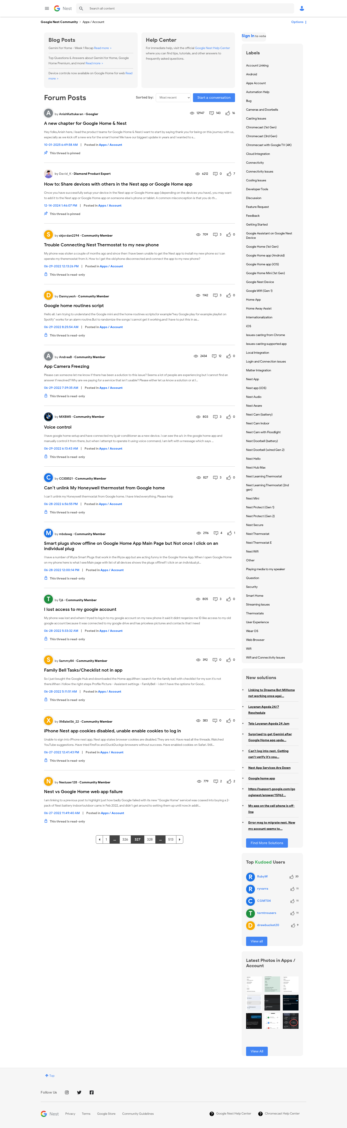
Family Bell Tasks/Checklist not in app (83, 670)
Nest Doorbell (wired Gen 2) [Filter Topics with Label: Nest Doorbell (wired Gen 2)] (265, 450)
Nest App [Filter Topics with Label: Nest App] (252, 379)
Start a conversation (214, 97)
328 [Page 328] (150, 839)
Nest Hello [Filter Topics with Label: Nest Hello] (253, 459)
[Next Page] (179, 839)
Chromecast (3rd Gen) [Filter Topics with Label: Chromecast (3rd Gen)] (261, 136)
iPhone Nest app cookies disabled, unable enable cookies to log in (112, 731)
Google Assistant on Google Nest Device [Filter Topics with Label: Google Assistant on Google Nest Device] (269, 236)
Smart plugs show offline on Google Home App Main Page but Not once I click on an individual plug (131, 546)
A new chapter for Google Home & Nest (85, 123)
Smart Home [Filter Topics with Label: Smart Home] (254, 596)
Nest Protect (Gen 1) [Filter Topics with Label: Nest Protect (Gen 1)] (260, 507)
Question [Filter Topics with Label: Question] (252, 578)
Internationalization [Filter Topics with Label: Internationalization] (259, 317)
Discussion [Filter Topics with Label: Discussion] (253, 198)
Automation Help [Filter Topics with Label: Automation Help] (257, 92)
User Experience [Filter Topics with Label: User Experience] (257, 622)
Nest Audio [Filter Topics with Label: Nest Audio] (253, 397)
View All (257, 1051)
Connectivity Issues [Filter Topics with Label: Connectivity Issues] (259, 171)
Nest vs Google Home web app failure (83, 791)
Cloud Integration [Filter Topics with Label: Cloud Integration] (258, 154)
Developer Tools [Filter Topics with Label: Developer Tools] (257, 189)
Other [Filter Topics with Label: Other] (250, 560)
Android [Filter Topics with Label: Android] (251, 74)
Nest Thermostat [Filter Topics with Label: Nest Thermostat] (257, 534)
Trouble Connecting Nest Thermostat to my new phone (101, 245)
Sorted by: (145, 97)
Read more (101, 48)
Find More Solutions (267, 843)
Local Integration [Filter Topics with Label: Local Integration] (257, 353)
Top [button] (51, 1076)
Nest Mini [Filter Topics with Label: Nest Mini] (252, 498)
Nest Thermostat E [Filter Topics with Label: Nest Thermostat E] (259, 543)
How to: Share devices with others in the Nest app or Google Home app (118, 184)
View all (257, 941)
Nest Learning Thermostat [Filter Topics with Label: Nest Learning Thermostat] (264, 476)
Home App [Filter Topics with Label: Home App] (253, 300)
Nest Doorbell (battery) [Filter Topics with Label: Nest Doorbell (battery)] (262, 441)
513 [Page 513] (171, 839)
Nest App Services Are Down (269, 768)
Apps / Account (110, 145)
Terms (86, 1114)
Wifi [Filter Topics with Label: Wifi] (248, 649)
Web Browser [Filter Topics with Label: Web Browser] (255, 640)
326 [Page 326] (125, 839)
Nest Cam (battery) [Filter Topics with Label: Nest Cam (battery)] (259, 414)
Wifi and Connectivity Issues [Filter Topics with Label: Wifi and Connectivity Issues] (265, 657)
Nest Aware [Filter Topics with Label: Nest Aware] (254, 406)
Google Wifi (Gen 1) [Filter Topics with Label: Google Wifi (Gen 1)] (259, 291)
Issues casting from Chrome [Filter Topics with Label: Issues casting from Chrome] (265, 335)
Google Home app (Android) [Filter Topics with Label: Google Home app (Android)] (265, 255)
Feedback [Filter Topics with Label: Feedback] (253, 216)
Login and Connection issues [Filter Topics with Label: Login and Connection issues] (266, 361)
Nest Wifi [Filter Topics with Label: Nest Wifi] (252, 551)
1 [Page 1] (106, 839)
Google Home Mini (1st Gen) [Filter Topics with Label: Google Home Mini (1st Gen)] (265, 273)
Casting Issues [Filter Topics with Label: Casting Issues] (256, 118)
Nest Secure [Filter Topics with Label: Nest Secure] (254, 525)
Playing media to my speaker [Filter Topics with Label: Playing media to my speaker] (265, 569)
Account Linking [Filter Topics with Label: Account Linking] (257, 65)
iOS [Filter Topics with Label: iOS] (248, 326)
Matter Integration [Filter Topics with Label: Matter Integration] (258, 370)
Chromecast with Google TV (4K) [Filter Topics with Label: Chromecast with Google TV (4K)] (269, 145)
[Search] (185, 8)
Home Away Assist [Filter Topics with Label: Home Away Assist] (259, 308)
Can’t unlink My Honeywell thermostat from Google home (104, 488)
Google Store (106, 1114)
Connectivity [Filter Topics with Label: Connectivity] (255, 163)
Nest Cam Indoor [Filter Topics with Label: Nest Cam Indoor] (257, 423)
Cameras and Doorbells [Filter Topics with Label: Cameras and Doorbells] (262, 110)
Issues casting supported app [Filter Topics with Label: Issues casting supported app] (266, 344)
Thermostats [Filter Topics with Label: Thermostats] (255, 613)
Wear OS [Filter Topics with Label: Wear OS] (252, 631)
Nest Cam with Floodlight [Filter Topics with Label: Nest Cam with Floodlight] (263, 432)
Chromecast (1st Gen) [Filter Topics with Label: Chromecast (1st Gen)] (261, 127)
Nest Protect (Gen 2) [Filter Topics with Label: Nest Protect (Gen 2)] (260, 516)
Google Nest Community (63, 8)
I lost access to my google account (80, 609)
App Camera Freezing (66, 366)
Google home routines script (74, 305)
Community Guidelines (138, 1114)
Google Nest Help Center (212, 48)
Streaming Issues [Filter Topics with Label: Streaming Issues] (258, 604)
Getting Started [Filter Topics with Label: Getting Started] (257, 224)
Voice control (57, 427)
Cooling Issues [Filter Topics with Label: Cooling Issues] (256, 180)
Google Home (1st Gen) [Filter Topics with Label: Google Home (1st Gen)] (262, 247)
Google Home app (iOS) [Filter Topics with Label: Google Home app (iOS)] (262, 264)
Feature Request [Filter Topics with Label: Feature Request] (257, 207)
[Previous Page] (99, 839)
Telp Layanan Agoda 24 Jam (268, 723)
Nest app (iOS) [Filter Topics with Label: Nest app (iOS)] (256, 388)
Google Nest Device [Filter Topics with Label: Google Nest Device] (260, 282)
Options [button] (297, 22)
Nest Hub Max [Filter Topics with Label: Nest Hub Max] (256, 467)
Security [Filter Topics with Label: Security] (252, 587)
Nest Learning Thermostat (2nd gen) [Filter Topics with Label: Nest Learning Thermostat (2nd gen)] (267, 487)
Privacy (70, 1114)
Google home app (261, 778)
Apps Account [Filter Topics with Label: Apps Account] (256, 83)
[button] (254, 984)
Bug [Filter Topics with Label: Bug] (248, 101)
